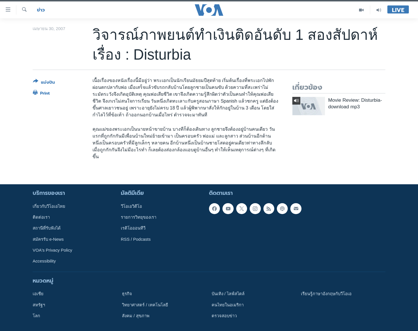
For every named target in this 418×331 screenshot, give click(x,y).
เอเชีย (38, 293)
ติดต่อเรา (41, 217)
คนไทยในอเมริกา (228, 304)
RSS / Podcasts (136, 239)
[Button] (44, 83)
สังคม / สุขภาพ (135, 316)
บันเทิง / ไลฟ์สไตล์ (228, 293)
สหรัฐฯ (39, 304)
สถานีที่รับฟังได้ (47, 228)
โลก (36, 316)
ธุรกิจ (127, 293)
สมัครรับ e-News (48, 239)
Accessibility (44, 261)
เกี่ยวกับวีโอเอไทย (49, 206)
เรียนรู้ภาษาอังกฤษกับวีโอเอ (326, 293)
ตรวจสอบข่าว (224, 316)
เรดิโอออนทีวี (133, 228)
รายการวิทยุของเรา (138, 217)
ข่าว (41, 9)
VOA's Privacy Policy (52, 250)
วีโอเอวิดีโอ (131, 206)
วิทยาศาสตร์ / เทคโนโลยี (145, 304)
